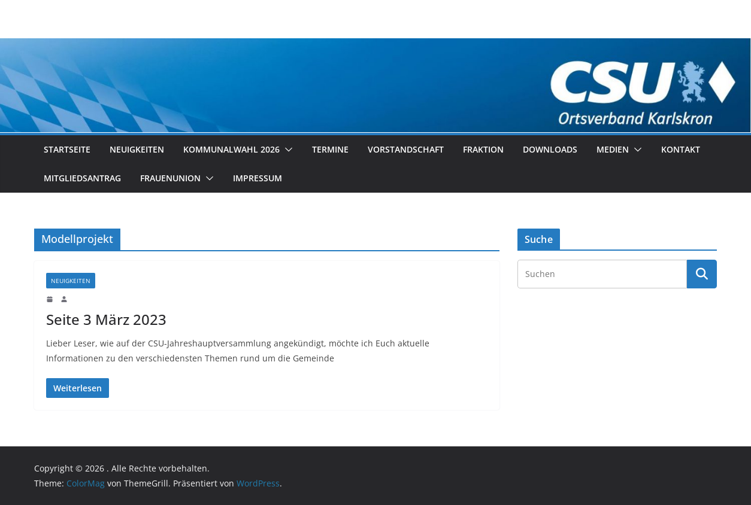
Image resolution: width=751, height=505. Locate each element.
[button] (286, 149)
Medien (612, 149)
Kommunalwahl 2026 (231, 149)
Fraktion (483, 149)
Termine (330, 149)
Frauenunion (170, 178)
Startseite (67, 149)
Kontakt (680, 149)
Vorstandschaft (406, 149)
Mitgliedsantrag (82, 178)
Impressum (257, 178)
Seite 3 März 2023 (106, 319)
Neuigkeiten (137, 149)
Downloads (550, 149)
